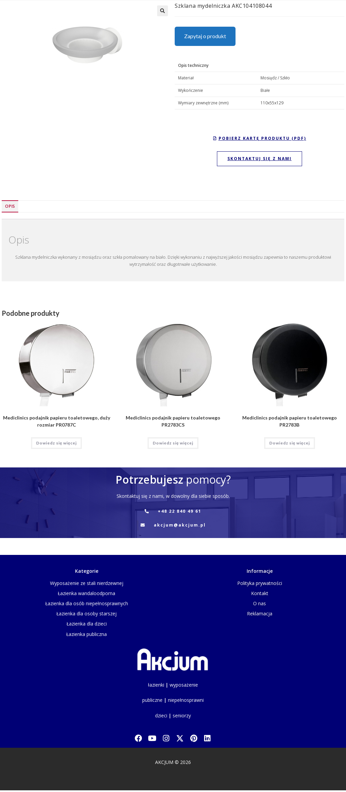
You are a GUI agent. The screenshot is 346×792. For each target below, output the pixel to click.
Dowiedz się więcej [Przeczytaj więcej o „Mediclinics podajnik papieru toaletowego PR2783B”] (289, 442)
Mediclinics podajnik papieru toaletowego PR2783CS (173, 421)
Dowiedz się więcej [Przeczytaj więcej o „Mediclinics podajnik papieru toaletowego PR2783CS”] (173, 442)
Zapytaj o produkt (205, 36)
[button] (162, 10)
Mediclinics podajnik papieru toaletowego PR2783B (289, 421)
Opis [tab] (10, 206)
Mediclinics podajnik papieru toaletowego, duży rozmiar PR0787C (56, 421)
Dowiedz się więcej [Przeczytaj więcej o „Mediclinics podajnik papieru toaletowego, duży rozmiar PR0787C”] (56, 442)
